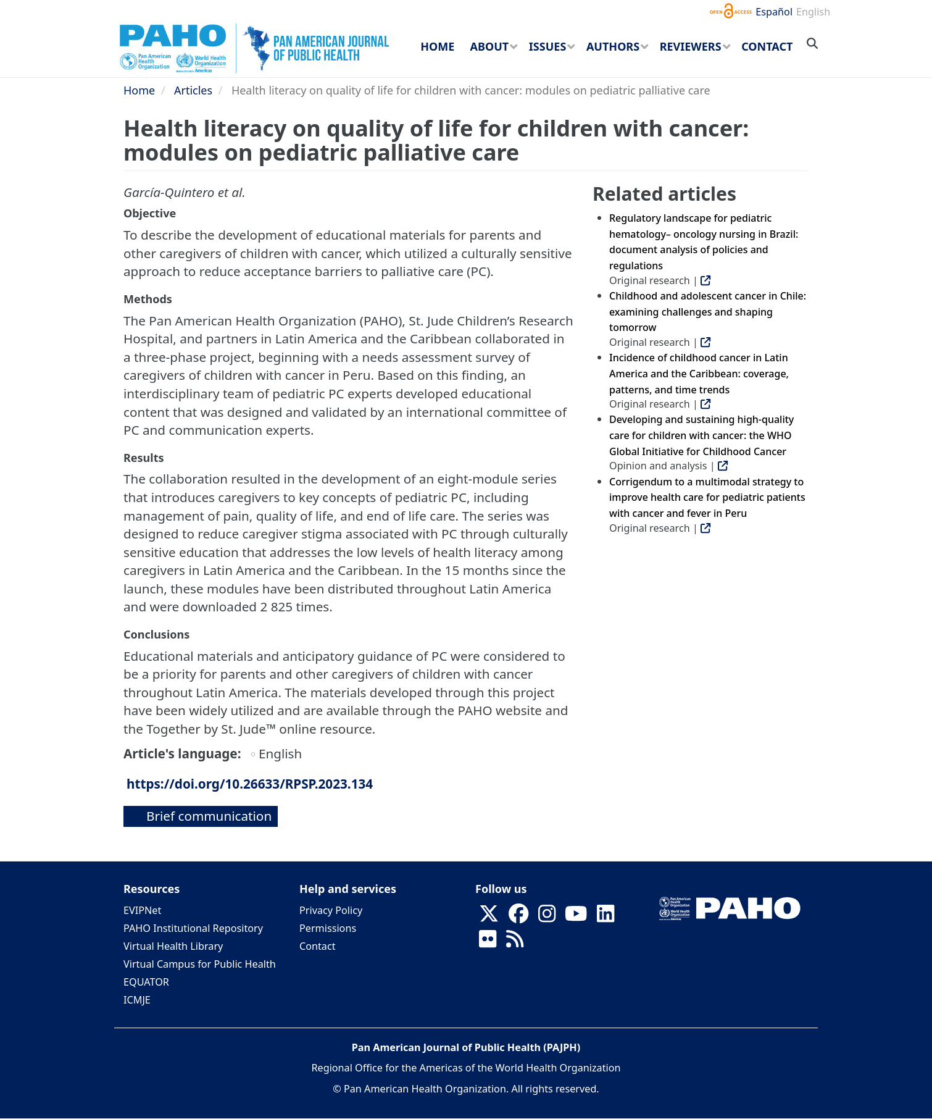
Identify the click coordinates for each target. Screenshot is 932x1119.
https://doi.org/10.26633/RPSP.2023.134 (250, 783)
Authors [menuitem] (612, 46)
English (813, 12)
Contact (317, 946)
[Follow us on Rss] (514, 942)
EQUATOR (146, 982)
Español (774, 12)
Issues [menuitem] (547, 46)
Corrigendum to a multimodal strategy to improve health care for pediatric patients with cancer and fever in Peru (707, 497)
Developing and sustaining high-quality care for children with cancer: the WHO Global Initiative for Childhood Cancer (701, 435)
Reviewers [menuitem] (691, 46)
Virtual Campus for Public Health (199, 964)
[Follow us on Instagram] (546, 917)
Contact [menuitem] (767, 46)
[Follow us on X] (489, 917)
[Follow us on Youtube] (576, 917)
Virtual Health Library (173, 946)
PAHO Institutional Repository (193, 928)
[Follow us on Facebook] (518, 917)
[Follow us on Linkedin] (605, 917)
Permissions (327, 928)
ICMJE (137, 1000)
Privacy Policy (330, 910)
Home (139, 90)
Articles (193, 90)
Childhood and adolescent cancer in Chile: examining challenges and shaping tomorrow (707, 311)
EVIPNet (142, 910)
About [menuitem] (489, 46)
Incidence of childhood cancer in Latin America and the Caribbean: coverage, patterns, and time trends (699, 373)
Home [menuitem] (437, 46)
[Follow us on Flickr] (487, 942)
